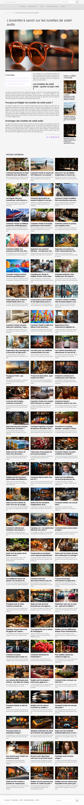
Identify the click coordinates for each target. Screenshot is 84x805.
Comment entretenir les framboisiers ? (40, 656)
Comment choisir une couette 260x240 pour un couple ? (42, 402)
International (32, 6)
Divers (63, 6)
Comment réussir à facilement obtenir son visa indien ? (65, 403)
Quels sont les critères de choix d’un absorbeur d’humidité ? (15, 454)
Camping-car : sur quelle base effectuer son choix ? (42, 529)
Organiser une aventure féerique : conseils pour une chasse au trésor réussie (41, 251)
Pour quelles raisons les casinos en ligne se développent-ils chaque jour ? (66, 657)
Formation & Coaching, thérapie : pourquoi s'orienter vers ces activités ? (66, 428)
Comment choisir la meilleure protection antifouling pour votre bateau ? (17, 226)
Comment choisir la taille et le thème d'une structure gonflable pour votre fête (42, 327)
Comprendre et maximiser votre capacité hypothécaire (41, 554)
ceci (42, 93)
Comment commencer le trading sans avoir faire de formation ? (65, 378)
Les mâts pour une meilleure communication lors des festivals (41, 352)
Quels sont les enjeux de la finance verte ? (16, 554)
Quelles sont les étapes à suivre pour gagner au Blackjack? (40, 682)
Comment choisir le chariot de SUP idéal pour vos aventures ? (70, 119)
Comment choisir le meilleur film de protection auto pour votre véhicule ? (66, 200)
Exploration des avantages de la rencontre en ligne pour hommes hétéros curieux (17, 352)
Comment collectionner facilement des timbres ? (15, 529)
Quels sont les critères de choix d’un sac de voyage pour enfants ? (15, 505)
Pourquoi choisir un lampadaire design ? (13, 732)
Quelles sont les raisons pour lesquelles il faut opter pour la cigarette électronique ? (66, 783)
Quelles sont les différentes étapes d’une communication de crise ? (66, 631)
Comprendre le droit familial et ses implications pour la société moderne (41, 302)
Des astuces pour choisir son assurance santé (17, 757)
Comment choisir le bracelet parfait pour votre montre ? (41, 224)
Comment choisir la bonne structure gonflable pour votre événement (16, 276)
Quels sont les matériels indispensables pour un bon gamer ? (65, 733)
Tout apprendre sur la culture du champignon (42, 630)
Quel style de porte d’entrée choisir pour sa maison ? (16, 427)
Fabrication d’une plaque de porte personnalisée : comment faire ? (41, 454)
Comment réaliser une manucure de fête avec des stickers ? (16, 251)
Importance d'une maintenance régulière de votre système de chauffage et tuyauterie (66, 328)
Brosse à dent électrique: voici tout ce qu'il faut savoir (41, 757)
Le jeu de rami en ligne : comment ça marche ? (15, 402)
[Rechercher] (68, 2)
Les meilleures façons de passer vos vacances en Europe (15, 581)
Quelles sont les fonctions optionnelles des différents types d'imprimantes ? (16, 479)
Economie (22, 6)
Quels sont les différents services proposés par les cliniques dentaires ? (65, 479)
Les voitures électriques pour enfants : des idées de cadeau (17, 681)
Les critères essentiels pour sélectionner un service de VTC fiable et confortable (65, 352)
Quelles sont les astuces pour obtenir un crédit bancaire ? (42, 782)
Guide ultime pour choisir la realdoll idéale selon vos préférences (16, 302)
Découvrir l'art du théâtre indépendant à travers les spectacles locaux (70, 141)
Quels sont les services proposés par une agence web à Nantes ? (40, 606)
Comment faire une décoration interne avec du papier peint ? (41, 581)
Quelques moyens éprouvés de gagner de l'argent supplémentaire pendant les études (16, 632)
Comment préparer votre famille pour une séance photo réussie (64, 276)
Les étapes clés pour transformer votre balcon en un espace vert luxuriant (17, 200)
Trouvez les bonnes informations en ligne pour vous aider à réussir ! (65, 581)
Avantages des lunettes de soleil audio (15, 84)
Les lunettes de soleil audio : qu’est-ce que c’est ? (18, 78)
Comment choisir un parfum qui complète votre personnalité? (65, 226)
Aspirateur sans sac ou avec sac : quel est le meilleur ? (66, 605)
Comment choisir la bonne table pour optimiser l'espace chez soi (17, 327)
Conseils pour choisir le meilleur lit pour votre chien (41, 275)
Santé (42, 6)
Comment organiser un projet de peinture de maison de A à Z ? (42, 428)
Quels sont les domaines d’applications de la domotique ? (40, 505)
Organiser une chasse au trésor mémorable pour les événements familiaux (65, 251)
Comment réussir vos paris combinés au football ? (65, 453)
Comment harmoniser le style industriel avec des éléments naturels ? (69, 97)
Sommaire (10, 75)
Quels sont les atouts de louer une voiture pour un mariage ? (66, 554)
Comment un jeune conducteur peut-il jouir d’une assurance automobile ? (17, 657)
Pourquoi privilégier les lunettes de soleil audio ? (17, 81)
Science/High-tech (52, 6)
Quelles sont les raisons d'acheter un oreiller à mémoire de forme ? (40, 707)
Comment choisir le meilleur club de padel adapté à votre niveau (66, 302)
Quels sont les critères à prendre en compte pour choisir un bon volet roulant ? (17, 783)
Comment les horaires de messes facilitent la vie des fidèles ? (41, 200)
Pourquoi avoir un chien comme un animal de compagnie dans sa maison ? (17, 606)
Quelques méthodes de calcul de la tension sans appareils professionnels (42, 733)
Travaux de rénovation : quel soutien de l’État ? (41, 377)
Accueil (7, 12)
